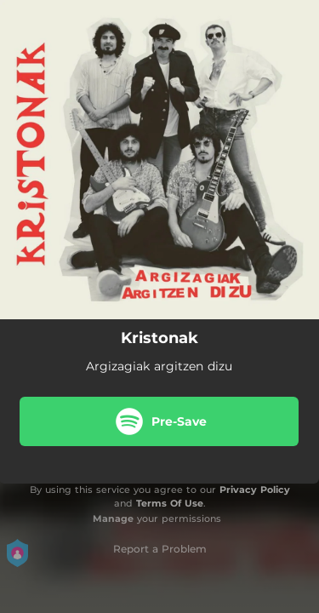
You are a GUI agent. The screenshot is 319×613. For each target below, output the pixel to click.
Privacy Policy (254, 490)
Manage (113, 518)
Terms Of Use (169, 503)
